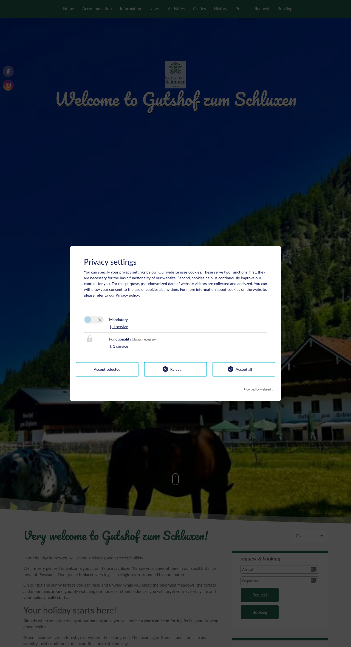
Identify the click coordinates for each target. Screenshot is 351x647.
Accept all (244, 369)
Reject (175, 369)
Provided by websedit (258, 387)
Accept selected (107, 369)
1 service (118, 326)
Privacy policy (127, 295)
